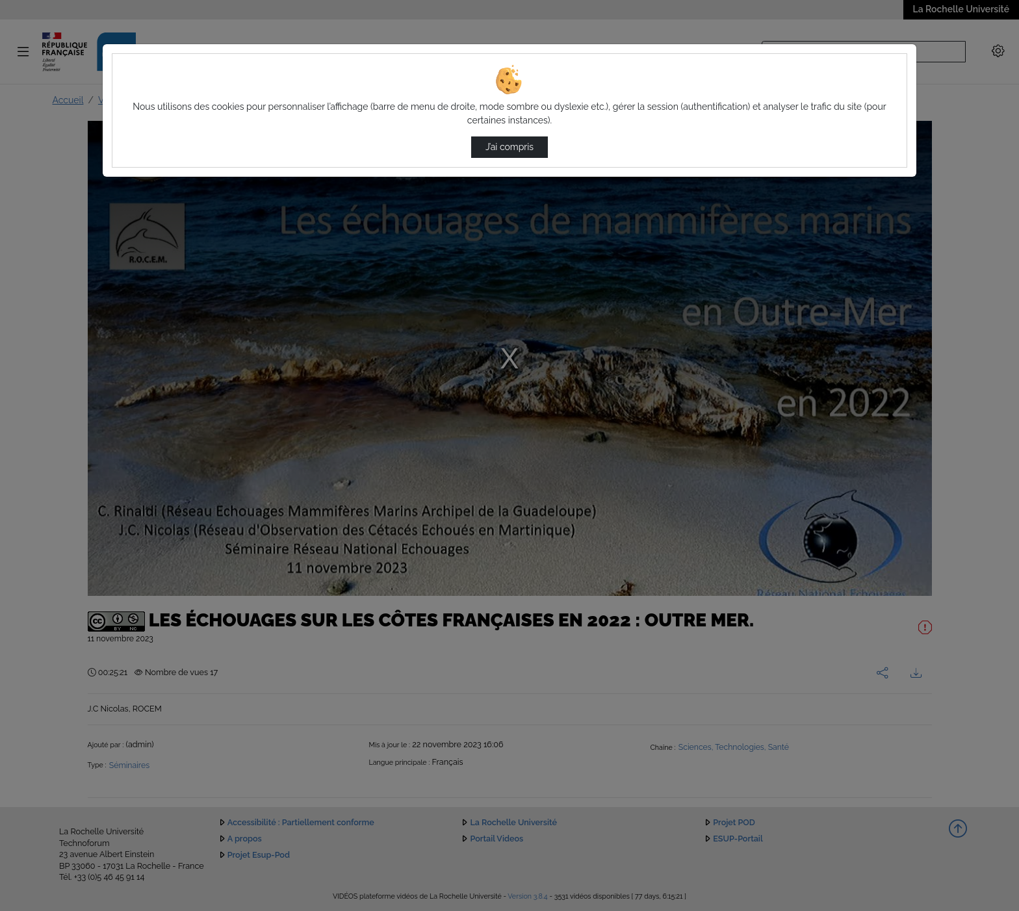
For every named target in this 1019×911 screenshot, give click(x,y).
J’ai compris (509, 147)
